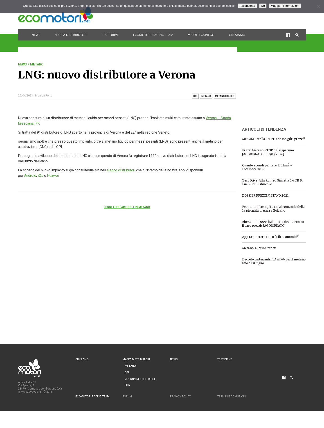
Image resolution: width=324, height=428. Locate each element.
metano (206, 96)
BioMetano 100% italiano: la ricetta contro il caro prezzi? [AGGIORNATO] (273, 224)
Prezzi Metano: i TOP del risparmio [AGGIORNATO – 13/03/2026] (268, 152)
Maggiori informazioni (285, 5)
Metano (36, 64)
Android (30, 175)
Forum (127, 396)
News (36, 35)
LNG (127, 385)
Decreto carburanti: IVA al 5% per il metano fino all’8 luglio (274, 261)
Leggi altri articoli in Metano (127, 207)
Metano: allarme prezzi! (259, 248)
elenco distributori (121, 170)
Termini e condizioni (231, 396)
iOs (40, 175)
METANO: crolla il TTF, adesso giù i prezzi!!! (273, 139)
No (263, 5)
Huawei (53, 175)
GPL (127, 372)
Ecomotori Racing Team (153, 35)
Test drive (110, 35)
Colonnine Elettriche (140, 379)
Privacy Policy (180, 396)
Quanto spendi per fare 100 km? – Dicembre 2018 (267, 167)
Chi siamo (237, 35)
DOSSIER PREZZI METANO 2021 (265, 195)
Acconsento (247, 5)
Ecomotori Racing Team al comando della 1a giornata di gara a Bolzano (273, 209)
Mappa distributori (71, 35)
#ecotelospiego (201, 35)
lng (195, 96)
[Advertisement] (224, 14)
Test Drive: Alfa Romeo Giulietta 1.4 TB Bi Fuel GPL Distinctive (272, 182)
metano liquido (224, 96)
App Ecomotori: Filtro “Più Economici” (270, 237)
